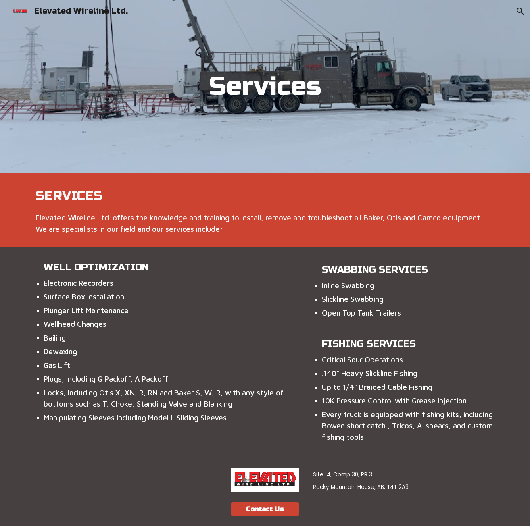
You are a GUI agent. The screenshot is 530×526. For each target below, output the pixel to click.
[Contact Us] (265, 509)
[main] (265, 87)
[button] (520, 11)
